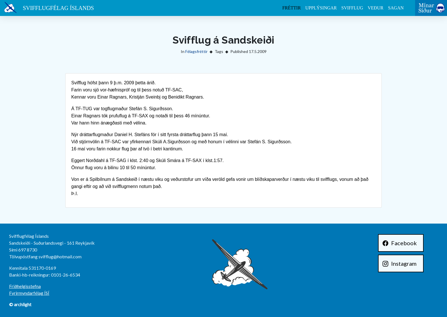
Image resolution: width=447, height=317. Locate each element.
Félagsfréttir (196, 51)
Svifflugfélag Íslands (58, 8)
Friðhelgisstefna (25, 286)
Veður (375, 7)
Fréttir (291, 7)
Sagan (396, 7)
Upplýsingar (321, 7)
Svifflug (352, 7)
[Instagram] (401, 263)
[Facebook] (401, 243)
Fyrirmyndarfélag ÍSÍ (29, 293)
